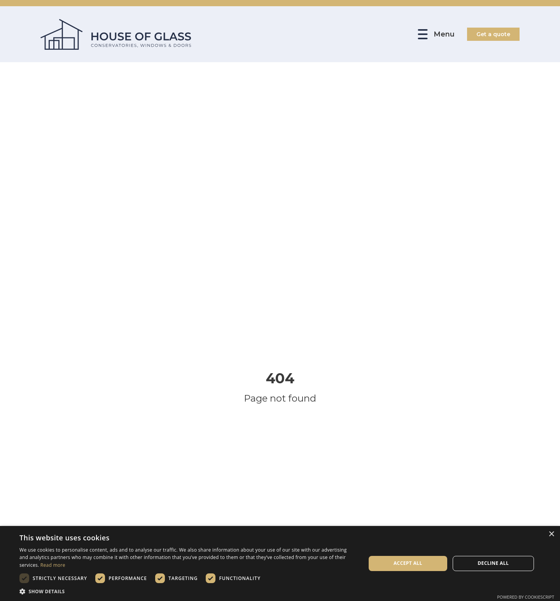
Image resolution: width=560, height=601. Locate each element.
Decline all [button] (493, 563)
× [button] (551, 534)
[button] (187, 591)
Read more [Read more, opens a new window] (52, 565)
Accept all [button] (408, 563)
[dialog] (280, 563)
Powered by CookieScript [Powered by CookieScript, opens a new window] (525, 597)
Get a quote (493, 34)
